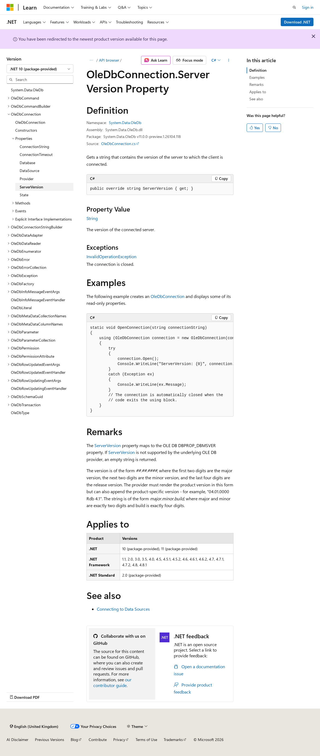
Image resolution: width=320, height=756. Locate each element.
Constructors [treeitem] (26, 130)
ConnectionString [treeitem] (34, 146)
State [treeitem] (24, 194)
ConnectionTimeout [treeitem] (36, 154)
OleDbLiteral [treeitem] (21, 307)
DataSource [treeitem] (29, 170)
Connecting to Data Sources (123, 609)
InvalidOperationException (111, 256)
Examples (257, 77)
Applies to (257, 91)
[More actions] (229, 60)
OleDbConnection (167, 296)
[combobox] (40, 68)
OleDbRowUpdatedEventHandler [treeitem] (38, 372)
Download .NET (297, 22)
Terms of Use (146, 739)
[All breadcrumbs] (91, 60)
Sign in (307, 7)
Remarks (256, 84)
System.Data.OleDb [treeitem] (27, 89)
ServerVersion (107, 445)
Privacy (119, 739)
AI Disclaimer (17, 739)
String (92, 218)
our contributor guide (112, 682)
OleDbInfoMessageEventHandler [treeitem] (38, 299)
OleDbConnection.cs (118, 143)
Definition (258, 70)
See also (256, 98)
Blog (74, 739)
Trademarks (173, 739)
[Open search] (294, 7)
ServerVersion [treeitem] (31, 186)
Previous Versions (49, 739)
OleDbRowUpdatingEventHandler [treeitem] (39, 388)
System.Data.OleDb (125, 122)
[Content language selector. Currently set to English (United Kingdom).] (34, 726)
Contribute (98, 739)
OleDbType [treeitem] (20, 412)
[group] (160, 369)
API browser (109, 60)
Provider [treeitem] (27, 178)
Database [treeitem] (27, 162)
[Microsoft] (10, 7)
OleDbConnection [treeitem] (30, 122)
